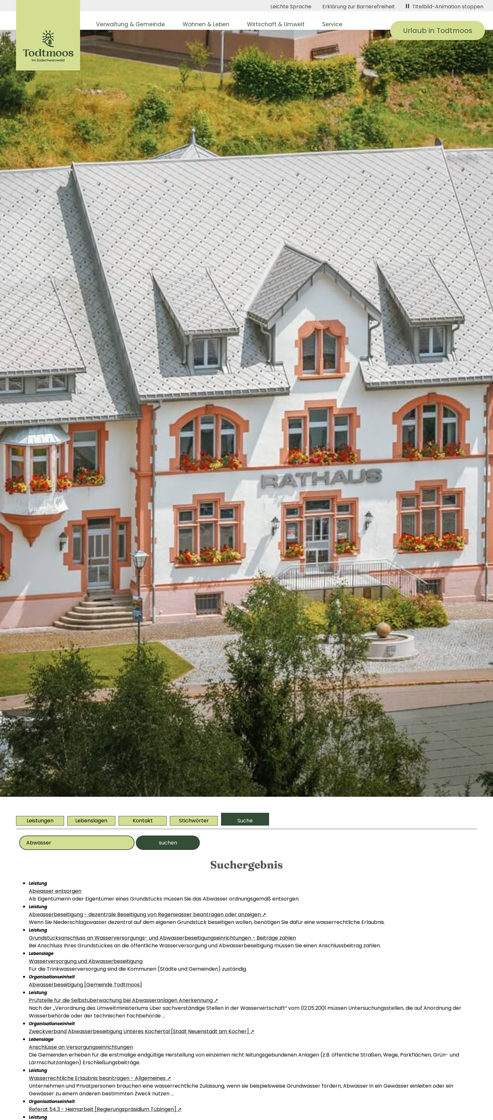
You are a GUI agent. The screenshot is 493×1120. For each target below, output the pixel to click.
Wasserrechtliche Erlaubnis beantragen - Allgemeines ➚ (100, 1078)
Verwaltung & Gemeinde (130, 24)
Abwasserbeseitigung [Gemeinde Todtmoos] (85, 984)
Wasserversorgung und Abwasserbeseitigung (86, 961)
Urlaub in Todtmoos (437, 30)
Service (332, 24)
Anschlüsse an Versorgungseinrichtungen (81, 1047)
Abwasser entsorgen (55, 891)
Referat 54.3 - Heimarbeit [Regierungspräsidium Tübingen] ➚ (105, 1109)
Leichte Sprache (290, 6)
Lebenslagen (91, 820)
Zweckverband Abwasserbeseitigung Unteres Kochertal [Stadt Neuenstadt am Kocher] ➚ (141, 1031)
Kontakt (143, 820)
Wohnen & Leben (206, 24)
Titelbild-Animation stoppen (444, 6)
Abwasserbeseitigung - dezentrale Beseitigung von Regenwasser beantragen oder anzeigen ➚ (147, 914)
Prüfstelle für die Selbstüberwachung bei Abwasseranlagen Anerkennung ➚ (123, 1000)
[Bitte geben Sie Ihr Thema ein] (77, 843)
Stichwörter (194, 820)
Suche (245, 820)
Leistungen (40, 820)
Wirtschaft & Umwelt (276, 24)
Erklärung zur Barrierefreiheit (358, 6)
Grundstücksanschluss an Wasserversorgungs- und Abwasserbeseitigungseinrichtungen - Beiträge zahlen (162, 938)
